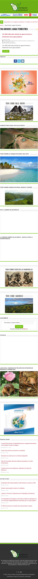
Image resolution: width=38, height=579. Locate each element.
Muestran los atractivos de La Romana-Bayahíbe (14, 456)
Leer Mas (5, 51)
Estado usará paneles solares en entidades (13, 488)
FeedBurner (24, 329)
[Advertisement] (19, 528)
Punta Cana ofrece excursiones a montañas (13, 450)
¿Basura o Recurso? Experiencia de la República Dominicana (18, 493)
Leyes (12, 41)
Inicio (1, 25)
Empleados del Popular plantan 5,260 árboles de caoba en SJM (18, 483)
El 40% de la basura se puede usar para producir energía (16, 506)
